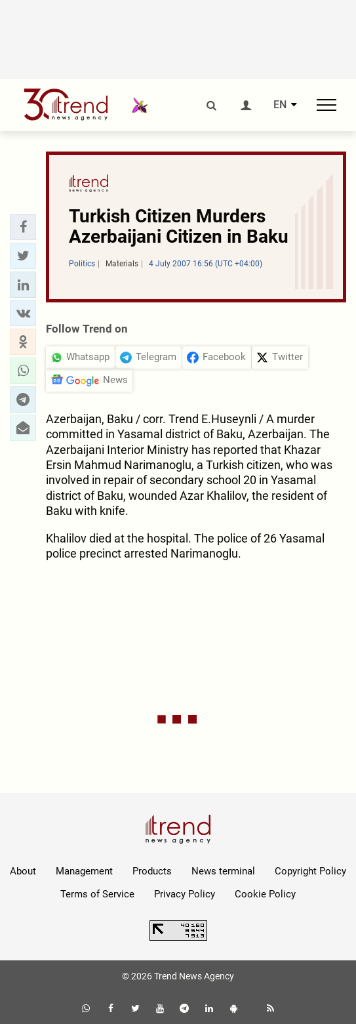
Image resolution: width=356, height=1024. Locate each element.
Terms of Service (97, 894)
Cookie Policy (265, 894)
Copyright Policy (310, 871)
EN (280, 105)
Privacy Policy (184, 894)
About (23, 871)
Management (84, 871)
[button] (23, 227)
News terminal (223, 871)
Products (152, 871)
